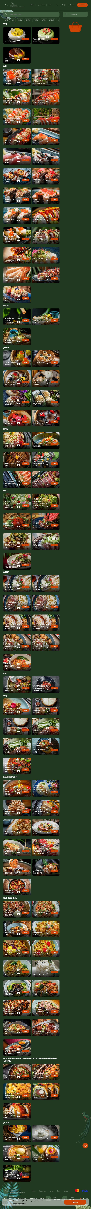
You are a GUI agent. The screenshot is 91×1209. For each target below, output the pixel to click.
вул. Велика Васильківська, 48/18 (17, 7)
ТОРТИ (6, 20)
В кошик (25, 39)
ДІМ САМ (28, 20)
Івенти (50, 5)
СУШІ (13, 20)
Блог (57, 5)
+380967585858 (13, 5)
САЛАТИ (44, 20)
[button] (85, 1145)
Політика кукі (23, 1203)
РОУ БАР (36, 20)
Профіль (64, 5)
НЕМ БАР (20, 20)
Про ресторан (41, 5)
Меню (32, 5)
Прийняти (75, 1202)
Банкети (72, 5)
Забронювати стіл (82, 5)
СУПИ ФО (51, 20)
